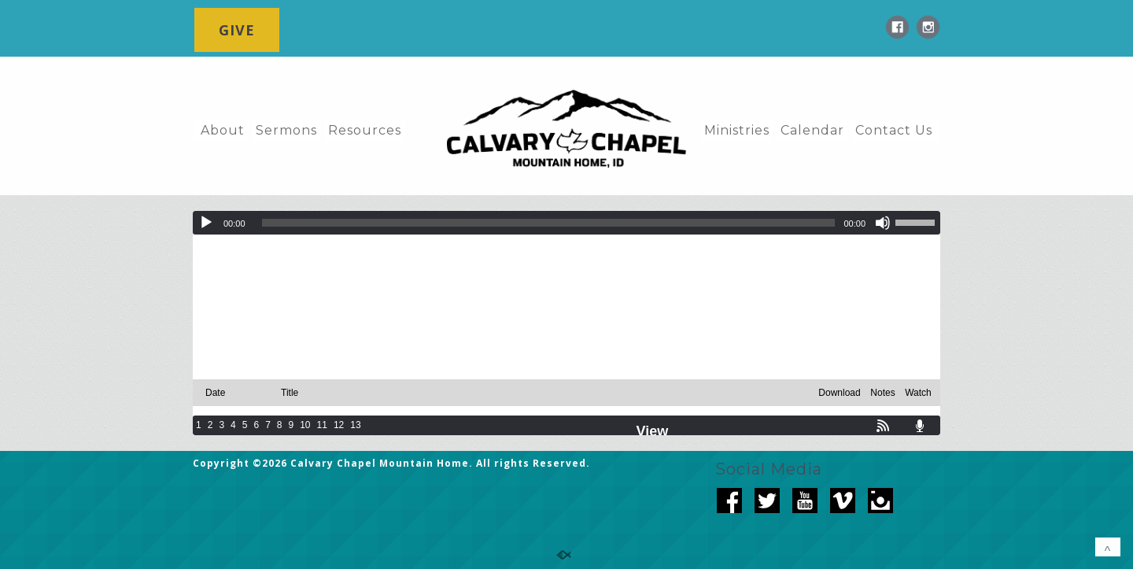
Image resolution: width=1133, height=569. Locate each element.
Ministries (736, 130)
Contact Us (893, 130)
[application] (566, 223)
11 (322, 424)
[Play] (206, 223)
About (223, 130)
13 (355, 424)
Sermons (286, 130)
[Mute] (883, 223)
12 (339, 424)
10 (305, 424)
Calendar (812, 130)
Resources (364, 130)
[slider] (549, 223)
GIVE (236, 29)
